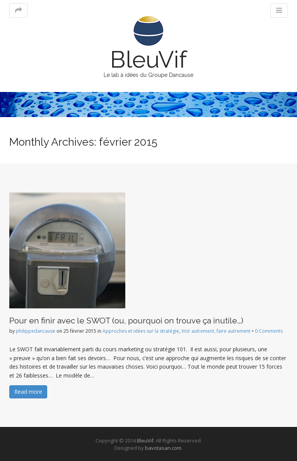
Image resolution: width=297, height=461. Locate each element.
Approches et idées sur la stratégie (140, 331)
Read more (28, 391)
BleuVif (148, 59)
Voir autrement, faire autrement (216, 331)
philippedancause (35, 331)
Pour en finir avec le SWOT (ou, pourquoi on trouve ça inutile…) (126, 320)
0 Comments (269, 331)
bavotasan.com (163, 447)
